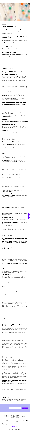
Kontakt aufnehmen (14, 426)
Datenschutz (12, 429)
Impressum (19, 429)
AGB (9, 429)
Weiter (25, 408)
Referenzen (16, 429)
